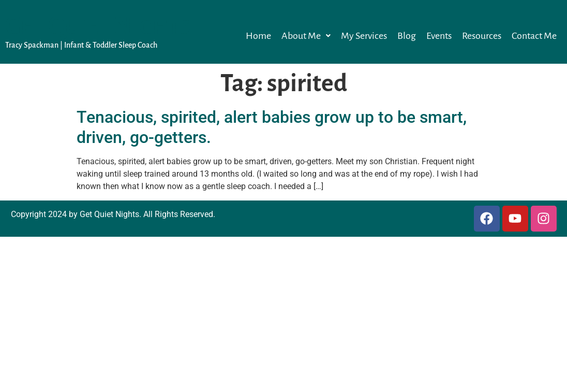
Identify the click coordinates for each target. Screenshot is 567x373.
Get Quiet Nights (97, 26)
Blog (406, 36)
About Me (306, 36)
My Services (364, 36)
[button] (306, 36)
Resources (481, 36)
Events (439, 36)
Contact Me (534, 36)
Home (258, 36)
